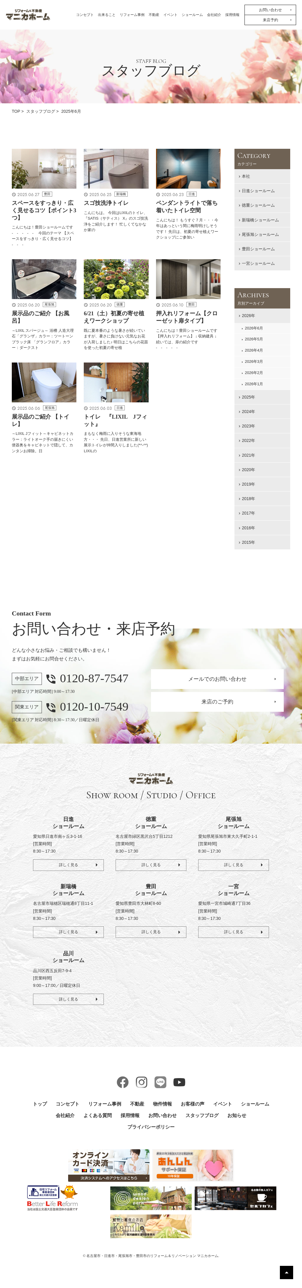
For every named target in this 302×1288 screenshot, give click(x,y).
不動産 (154, 15)
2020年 (248, 469)
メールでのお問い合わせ (217, 679)
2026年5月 (254, 339)
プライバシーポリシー (151, 1126)
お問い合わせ (270, 10)
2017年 (248, 513)
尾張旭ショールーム (260, 234)
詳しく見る (68, 864)
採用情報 (232, 15)
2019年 (248, 484)
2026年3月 (254, 361)
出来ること (107, 15)
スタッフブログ (202, 1115)
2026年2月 (254, 372)
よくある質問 (97, 1115)
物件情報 (162, 1103)
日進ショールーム (258, 190)
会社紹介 (214, 15)
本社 (246, 176)
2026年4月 (254, 350)
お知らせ (236, 1115)
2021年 (248, 455)
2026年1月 (254, 384)
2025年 (248, 397)
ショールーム (192, 15)
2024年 (248, 411)
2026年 (248, 315)
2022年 (248, 440)
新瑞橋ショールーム (260, 220)
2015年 (248, 542)
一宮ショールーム (258, 263)
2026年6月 (254, 328)
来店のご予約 (217, 702)
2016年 (248, 527)
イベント (170, 15)
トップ (40, 1103)
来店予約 (270, 20)
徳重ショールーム (258, 205)
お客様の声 (192, 1103)
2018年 (248, 498)
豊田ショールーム (258, 249)
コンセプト (85, 15)
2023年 (248, 426)
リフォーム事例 (132, 15)
